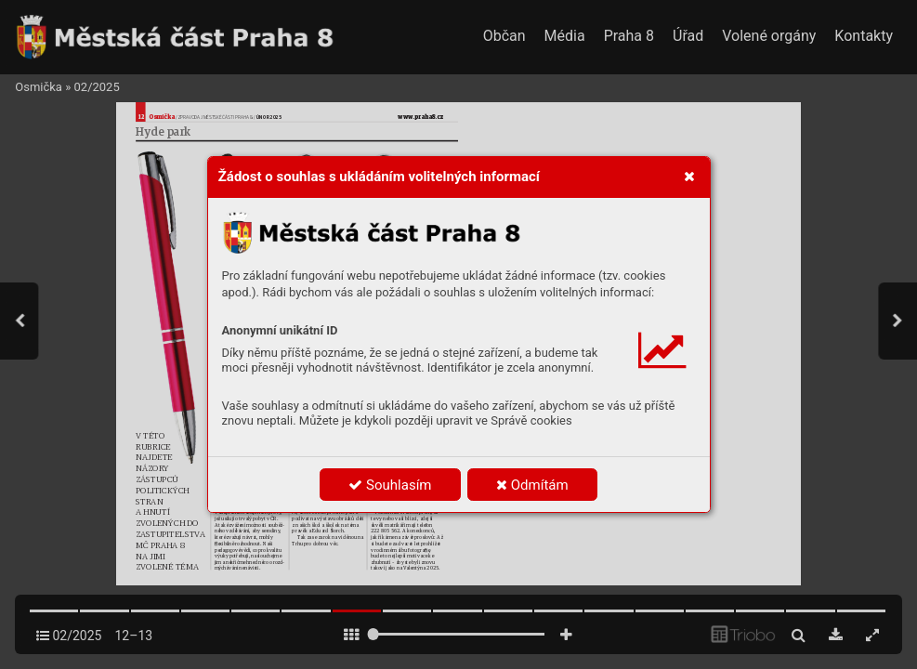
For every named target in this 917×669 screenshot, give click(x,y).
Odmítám (532, 485)
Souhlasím (389, 485)
